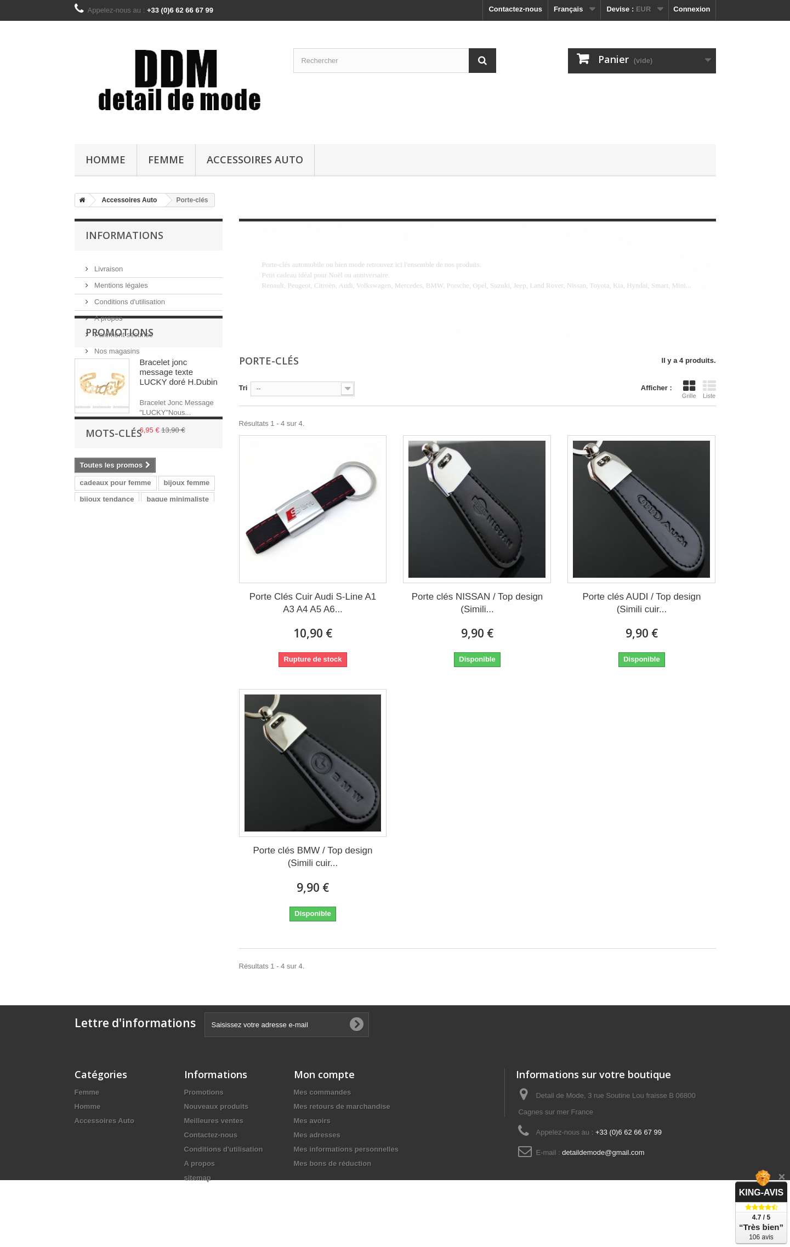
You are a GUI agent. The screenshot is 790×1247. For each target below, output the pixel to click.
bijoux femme (187, 611)
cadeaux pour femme (115, 611)
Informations (124, 235)
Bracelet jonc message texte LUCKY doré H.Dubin (179, 427)
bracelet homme (107, 693)
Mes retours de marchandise (342, 1106)
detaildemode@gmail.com (603, 1152)
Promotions (120, 388)
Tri (243, 388)
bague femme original (117, 660)
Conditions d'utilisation (129, 297)
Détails (273, 296)
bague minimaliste (177, 627)
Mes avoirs (312, 1121)
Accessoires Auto (255, 159)
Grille (689, 389)
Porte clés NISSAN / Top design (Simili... (477, 602)
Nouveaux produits (216, 1106)
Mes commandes (322, 1092)
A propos (108, 314)
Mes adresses (317, 1135)
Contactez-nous (515, 9)
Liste (709, 389)
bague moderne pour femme (128, 677)
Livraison (108, 264)
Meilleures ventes (213, 1121)
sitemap (197, 1178)
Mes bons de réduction (333, 1163)
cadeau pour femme (113, 594)
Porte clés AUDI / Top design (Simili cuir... (641, 602)
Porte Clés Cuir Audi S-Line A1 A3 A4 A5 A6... (313, 602)
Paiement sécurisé (123, 330)
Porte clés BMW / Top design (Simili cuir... (313, 856)
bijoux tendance (107, 627)
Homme (106, 159)
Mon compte (324, 1074)
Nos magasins (116, 347)
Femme (166, 159)
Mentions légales (120, 281)
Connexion (691, 9)
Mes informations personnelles (346, 1149)
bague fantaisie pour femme (127, 644)
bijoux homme (171, 693)
